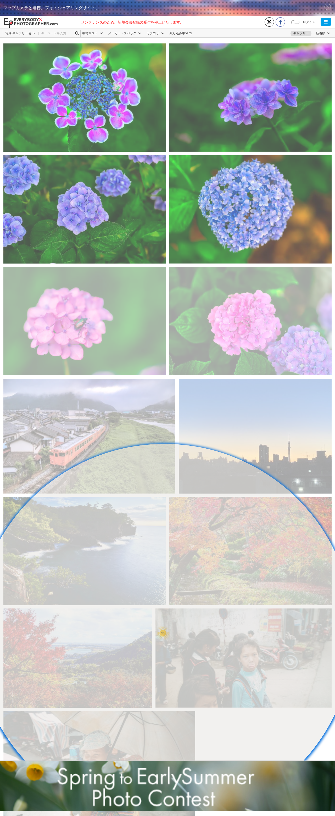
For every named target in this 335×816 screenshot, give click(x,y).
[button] (326, 22)
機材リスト (92, 33)
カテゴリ (155, 33)
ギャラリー (301, 33)
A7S (189, 33)
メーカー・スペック (124, 33)
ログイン (309, 22)
